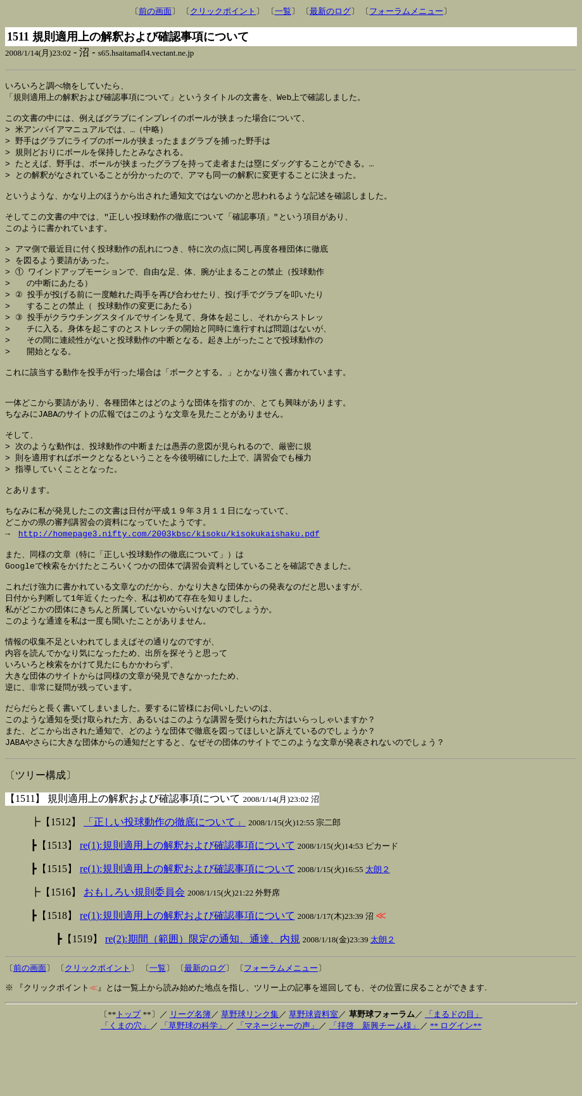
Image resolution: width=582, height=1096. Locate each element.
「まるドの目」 (454, 1070)
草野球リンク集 (250, 1070)
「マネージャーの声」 (277, 1082)
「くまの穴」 (125, 1082)
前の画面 (155, 11)
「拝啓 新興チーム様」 (374, 1082)
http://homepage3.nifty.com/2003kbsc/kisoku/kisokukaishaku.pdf (169, 572)
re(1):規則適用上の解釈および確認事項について (187, 901)
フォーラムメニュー (406, 11)
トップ (128, 1070)
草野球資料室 (313, 1070)
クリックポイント (223, 11)
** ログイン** (455, 1082)
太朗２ (377, 925)
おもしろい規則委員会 (134, 948)
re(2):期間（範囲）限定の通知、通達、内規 (202, 995)
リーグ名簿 (190, 1070)
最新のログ (330, 11)
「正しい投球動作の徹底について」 (165, 878)
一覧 (283, 11)
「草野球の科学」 (193, 1082)
